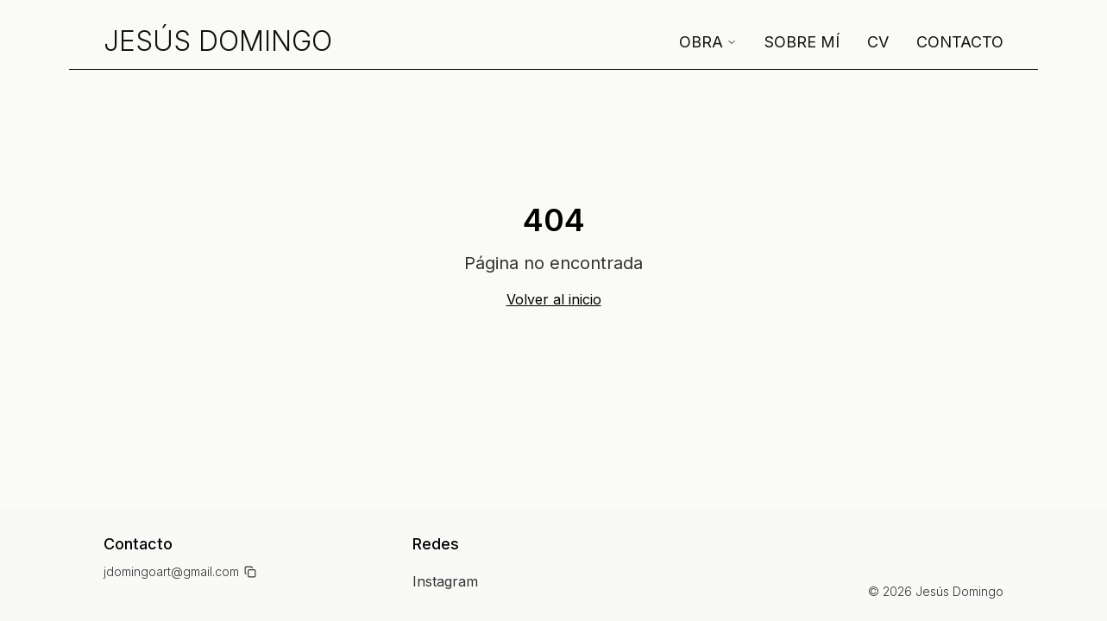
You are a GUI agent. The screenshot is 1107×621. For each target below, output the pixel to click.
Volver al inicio (553, 299)
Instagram (445, 581)
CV (878, 42)
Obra (708, 42)
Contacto (959, 42)
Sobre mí (802, 42)
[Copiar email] (250, 572)
